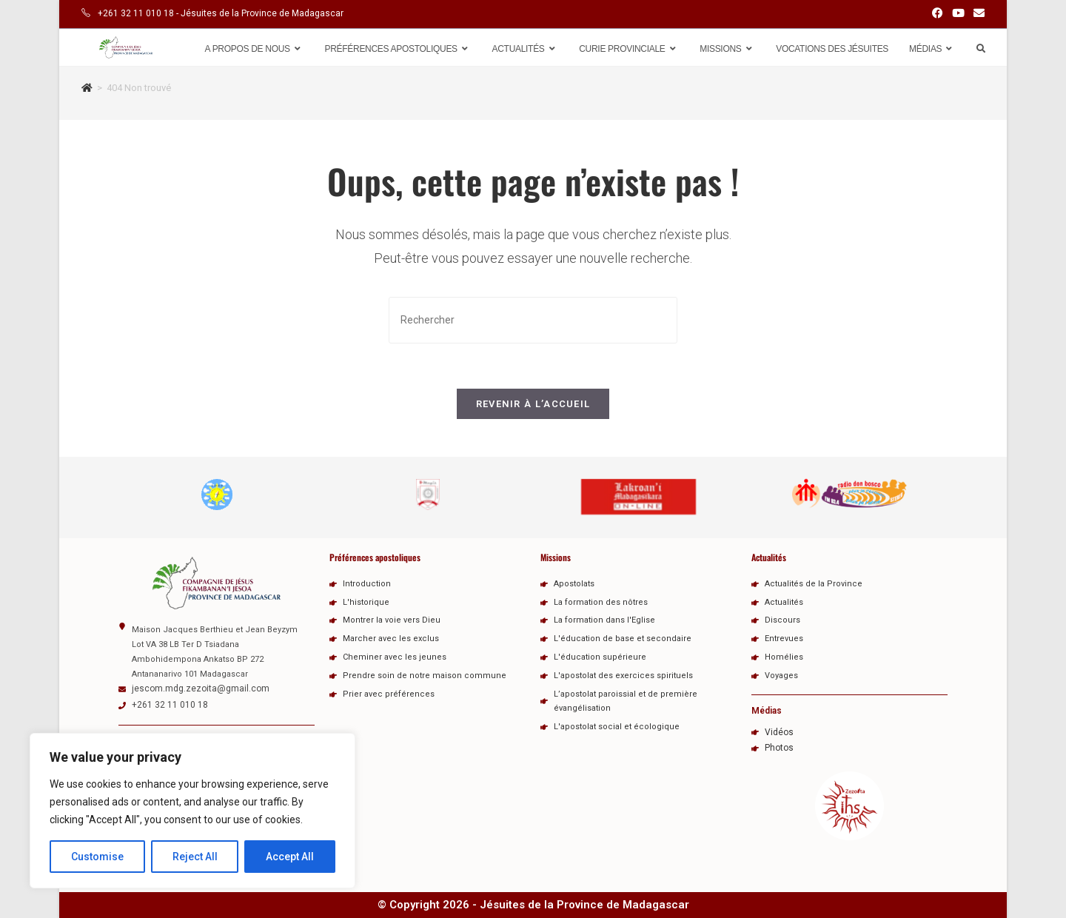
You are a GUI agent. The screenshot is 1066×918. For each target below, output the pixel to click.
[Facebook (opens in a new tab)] (938, 14)
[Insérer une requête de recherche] (533, 320)
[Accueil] (87, 87)
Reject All (195, 856)
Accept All (290, 856)
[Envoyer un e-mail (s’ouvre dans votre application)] (977, 14)
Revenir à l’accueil (533, 403)
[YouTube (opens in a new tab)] (958, 14)
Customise (97, 856)
